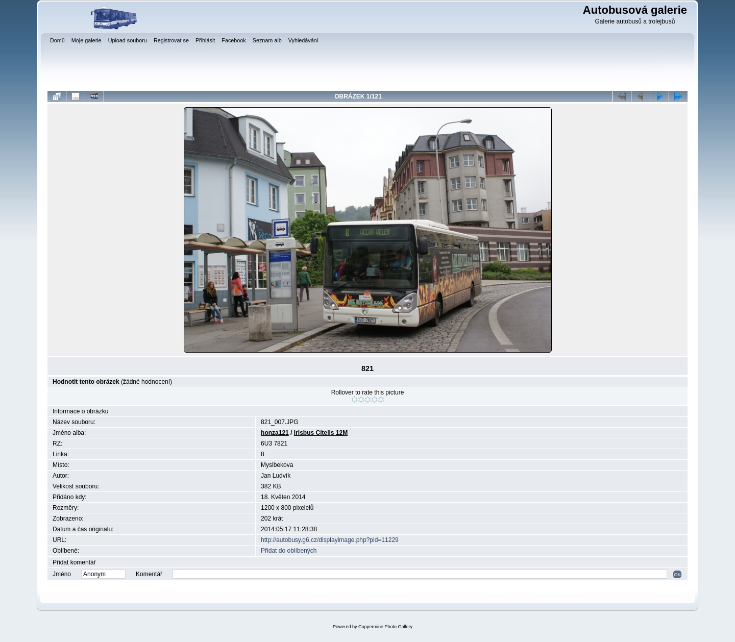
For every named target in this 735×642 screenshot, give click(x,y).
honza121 (275, 432)
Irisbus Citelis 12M (321, 432)
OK (677, 574)
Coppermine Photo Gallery (385, 626)
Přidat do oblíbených (288, 550)
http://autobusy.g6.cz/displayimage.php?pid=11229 (330, 540)
